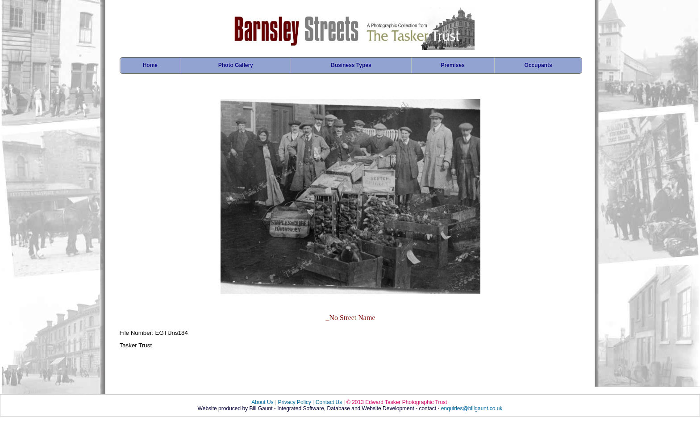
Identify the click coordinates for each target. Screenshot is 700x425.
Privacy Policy (294, 402)
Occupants (538, 65)
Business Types (351, 65)
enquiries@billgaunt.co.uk (472, 408)
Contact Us (329, 402)
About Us (262, 402)
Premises (452, 65)
